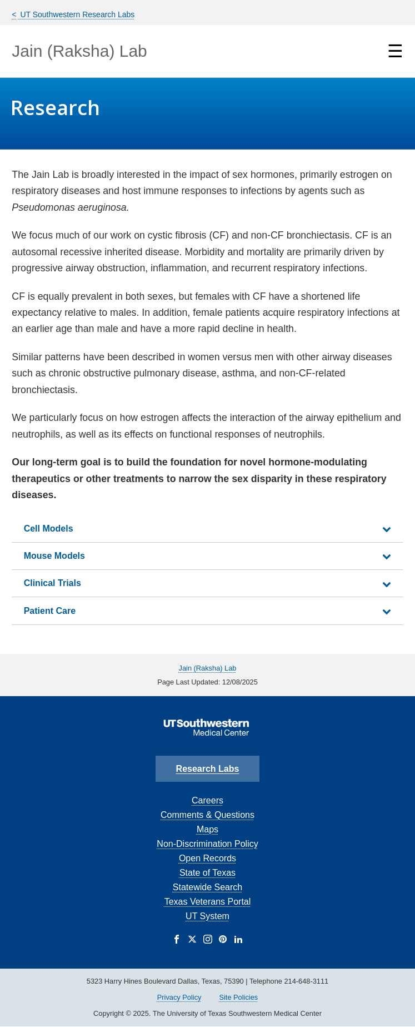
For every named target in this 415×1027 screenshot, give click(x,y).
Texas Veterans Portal (207, 901)
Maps (207, 829)
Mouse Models (54, 555)
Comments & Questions (207, 815)
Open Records (207, 858)
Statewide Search (207, 887)
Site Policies (238, 997)
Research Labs (207, 768)
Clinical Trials (52, 583)
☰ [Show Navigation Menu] (395, 51)
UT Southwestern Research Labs (76, 14)
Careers (207, 800)
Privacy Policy (179, 997)
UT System (207, 916)
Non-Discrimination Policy (207, 844)
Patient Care (50, 611)
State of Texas (207, 872)
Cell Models (48, 528)
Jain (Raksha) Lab (79, 51)
